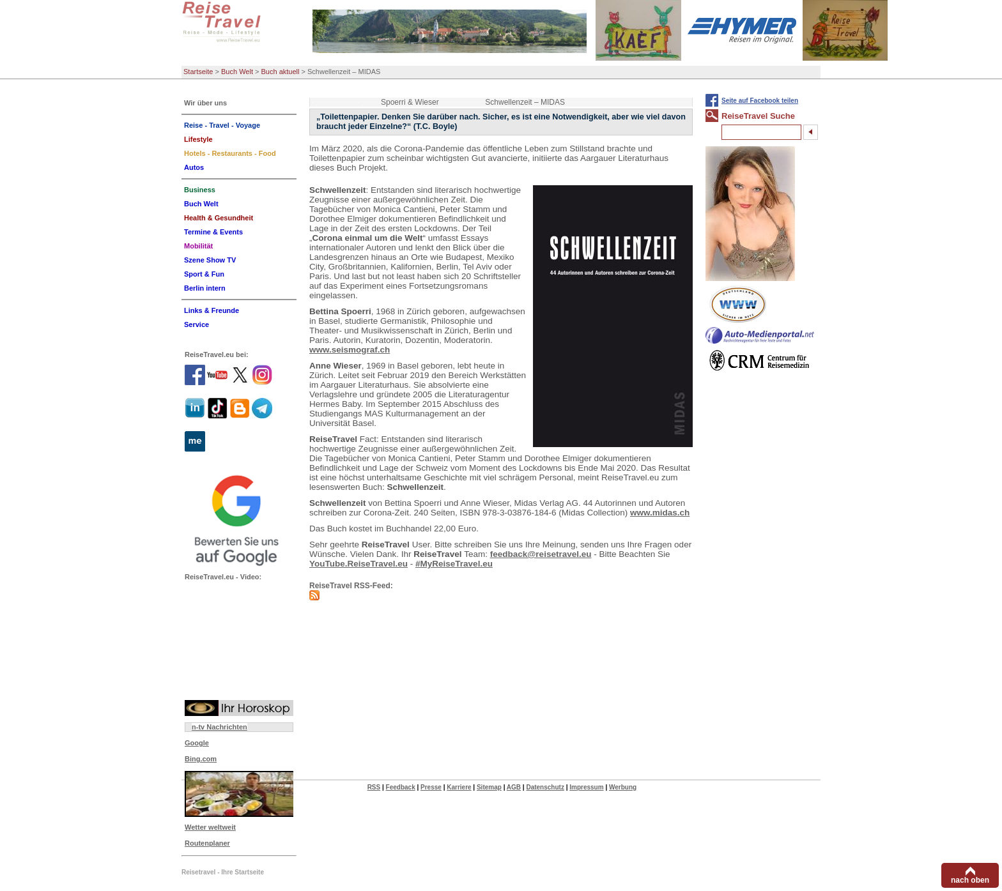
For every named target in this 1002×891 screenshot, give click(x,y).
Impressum (586, 787)
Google (197, 743)
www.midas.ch (660, 512)
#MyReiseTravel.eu (454, 563)
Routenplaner (207, 843)
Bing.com (201, 759)
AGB (514, 787)
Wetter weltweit (210, 827)
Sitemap (489, 787)
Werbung (622, 787)
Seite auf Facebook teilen (759, 100)
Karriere (459, 787)
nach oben (970, 880)
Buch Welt (237, 71)
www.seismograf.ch (349, 349)
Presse (431, 787)
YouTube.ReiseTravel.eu (358, 563)
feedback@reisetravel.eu (541, 554)
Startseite (198, 71)
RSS (374, 787)
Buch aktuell (280, 71)
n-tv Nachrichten (219, 727)
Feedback (400, 787)
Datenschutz (545, 787)
